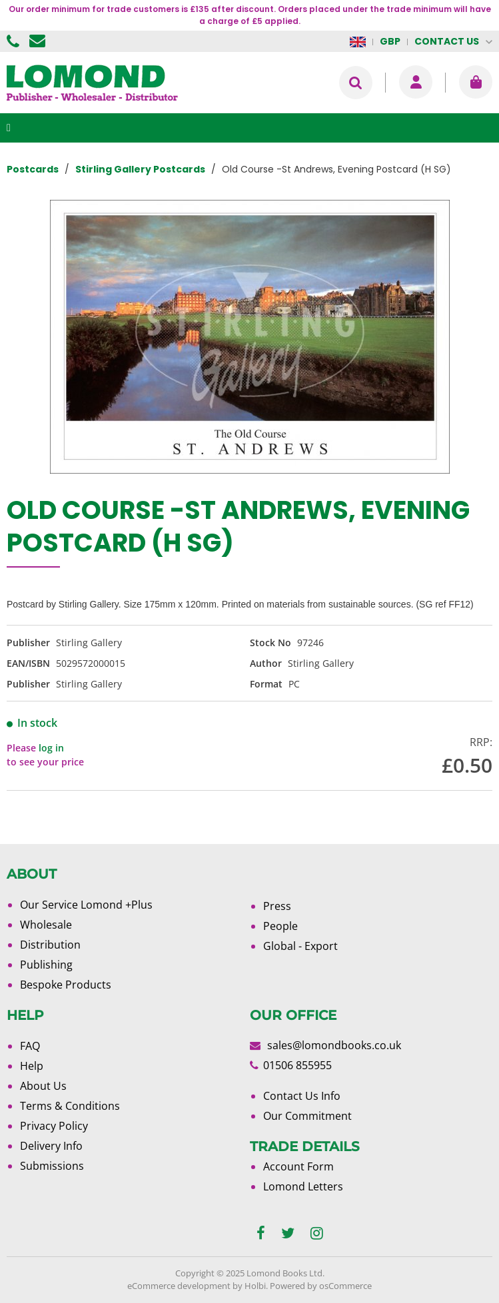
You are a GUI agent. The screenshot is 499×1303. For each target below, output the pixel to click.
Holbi (255, 1286)
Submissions (52, 1165)
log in (51, 747)
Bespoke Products (65, 984)
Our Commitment (307, 1115)
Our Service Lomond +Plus (86, 904)
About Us (43, 1086)
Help (31, 1066)
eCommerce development (179, 1286)
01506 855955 (15, 41)
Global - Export (300, 946)
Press (277, 906)
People (280, 926)
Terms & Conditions (70, 1105)
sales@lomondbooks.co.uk (334, 1045)
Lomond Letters (303, 1186)
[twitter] (287, 1233)
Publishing (46, 964)
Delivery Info (51, 1145)
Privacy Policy (54, 1125)
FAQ (30, 1046)
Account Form (298, 1166)
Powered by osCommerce (321, 1286)
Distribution (50, 944)
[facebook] (260, 1233)
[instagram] (316, 1233)
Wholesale (46, 924)
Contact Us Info (301, 1095)
